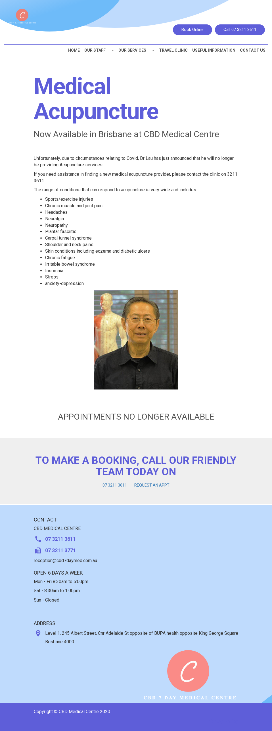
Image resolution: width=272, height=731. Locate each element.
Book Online (192, 29)
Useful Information (213, 50)
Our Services (132, 50)
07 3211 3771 (60, 550)
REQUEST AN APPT (152, 485)
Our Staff (95, 50)
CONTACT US (252, 50)
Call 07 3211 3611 (239, 29)
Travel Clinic (173, 50)
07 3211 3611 (114, 485)
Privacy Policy (221, 721)
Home (74, 50)
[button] (112, 50)
